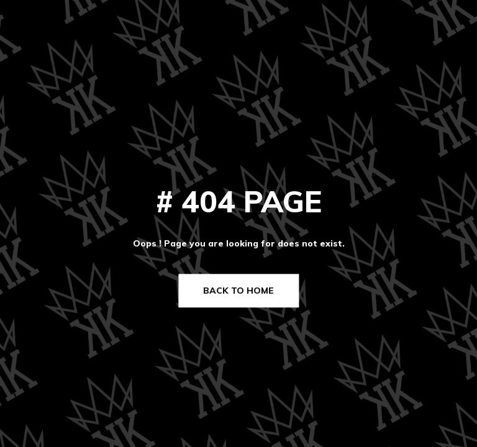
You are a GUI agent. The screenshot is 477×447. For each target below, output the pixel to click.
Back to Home (238, 291)
